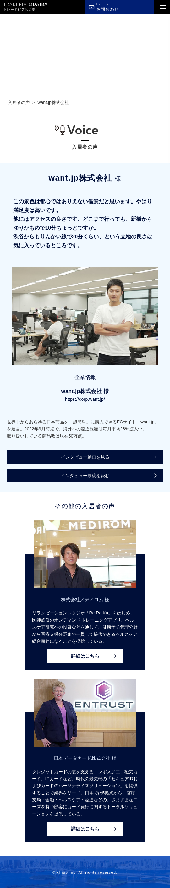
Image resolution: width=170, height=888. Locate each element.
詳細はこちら (85, 656)
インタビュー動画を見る (85, 457)
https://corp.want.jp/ (85, 399)
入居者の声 (19, 102)
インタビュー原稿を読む (85, 475)
